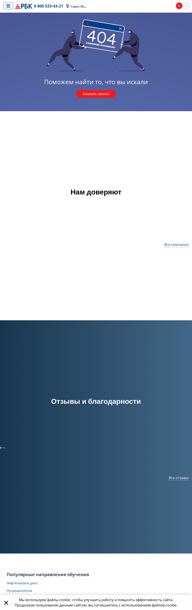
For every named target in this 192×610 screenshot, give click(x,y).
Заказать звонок (96, 94)
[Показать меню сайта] (8, 6)
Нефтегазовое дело (23, 584)
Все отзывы (179, 478)
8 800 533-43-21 (49, 6)
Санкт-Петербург (81, 6)
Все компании (176, 244)
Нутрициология (20, 591)
